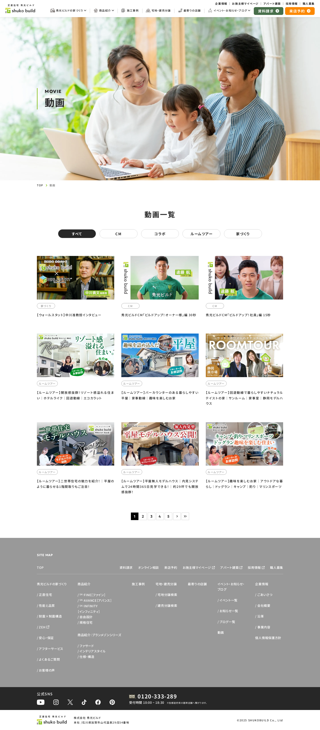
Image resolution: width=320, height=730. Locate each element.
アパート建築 (229, 567)
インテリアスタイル (93, 651)
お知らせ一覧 (229, 611)
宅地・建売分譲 (166, 584)
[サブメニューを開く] (68, 12)
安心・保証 (46, 637)
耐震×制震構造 (50, 616)
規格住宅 (86, 622)
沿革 (260, 616)
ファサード (87, 646)
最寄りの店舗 (197, 584)
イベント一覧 (229, 600)
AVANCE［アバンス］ (96, 600)
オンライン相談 (148, 567)
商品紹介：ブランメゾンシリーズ (99, 635)
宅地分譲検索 (167, 594)
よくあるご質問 (49, 659)
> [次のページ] (177, 516)
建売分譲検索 (167, 605)
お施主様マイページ (197, 567)
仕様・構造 (87, 656)
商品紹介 (84, 584)
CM (118, 233)
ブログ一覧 (227, 621)
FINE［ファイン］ (93, 595)
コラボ (160, 233)
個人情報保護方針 (268, 637)
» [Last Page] (185, 516)
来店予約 (170, 567)
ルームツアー (201, 233)
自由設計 (86, 617)
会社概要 (263, 605)
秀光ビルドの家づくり (52, 584)
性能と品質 (47, 605)
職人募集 (276, 567)
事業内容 (263, 627)
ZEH (42, 627)
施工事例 (138, 584)
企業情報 (261, 584)
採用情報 (254, 567)
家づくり (243, 233)
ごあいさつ (264, 594)
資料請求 (126, 567)
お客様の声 (47, 670)
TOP (40, 185)
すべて (77, 233)
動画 (221, 632)
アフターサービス (51, 648)
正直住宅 (45, 594)
